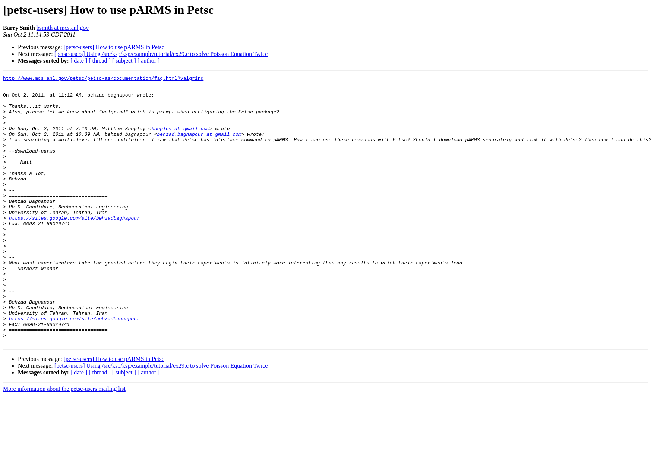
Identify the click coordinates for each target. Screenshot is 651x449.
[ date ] (78, 60)
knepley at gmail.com (180, 139)
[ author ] (149, 60)
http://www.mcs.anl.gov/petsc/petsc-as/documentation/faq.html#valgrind (103, 79)
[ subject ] (124, 60)
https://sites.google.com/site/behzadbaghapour (74, 247)
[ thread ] (100, 60)
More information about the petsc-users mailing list (64, 442)
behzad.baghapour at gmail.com (199, 146)
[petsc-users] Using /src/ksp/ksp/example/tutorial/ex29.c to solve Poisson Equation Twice (161, 54)
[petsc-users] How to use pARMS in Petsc (114, 47)
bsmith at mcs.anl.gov (63, 28)
